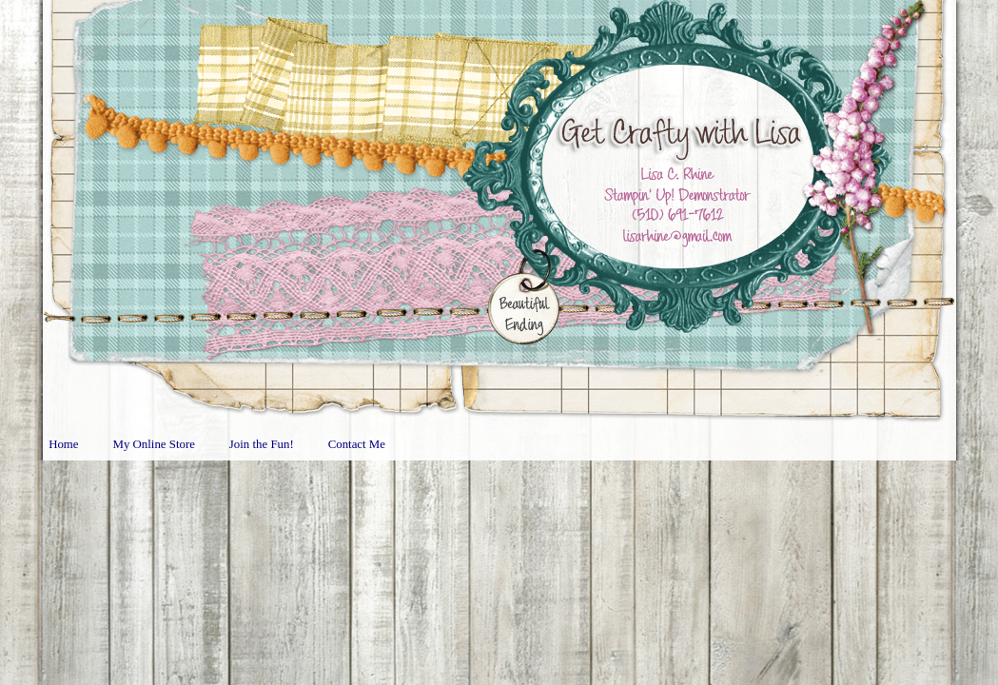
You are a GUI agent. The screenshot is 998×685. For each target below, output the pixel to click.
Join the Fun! (261, 444)
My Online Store (154, 444)
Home (63, 444)
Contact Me (356, 444)
